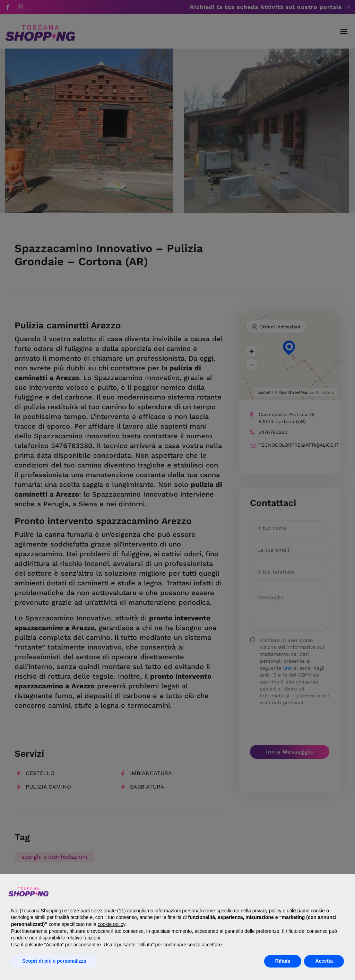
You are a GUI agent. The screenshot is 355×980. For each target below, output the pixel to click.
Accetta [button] (324, 961)
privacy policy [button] (267, 910)
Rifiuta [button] (283, 961)
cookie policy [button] (111, 924)
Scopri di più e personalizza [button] (54, 961)
